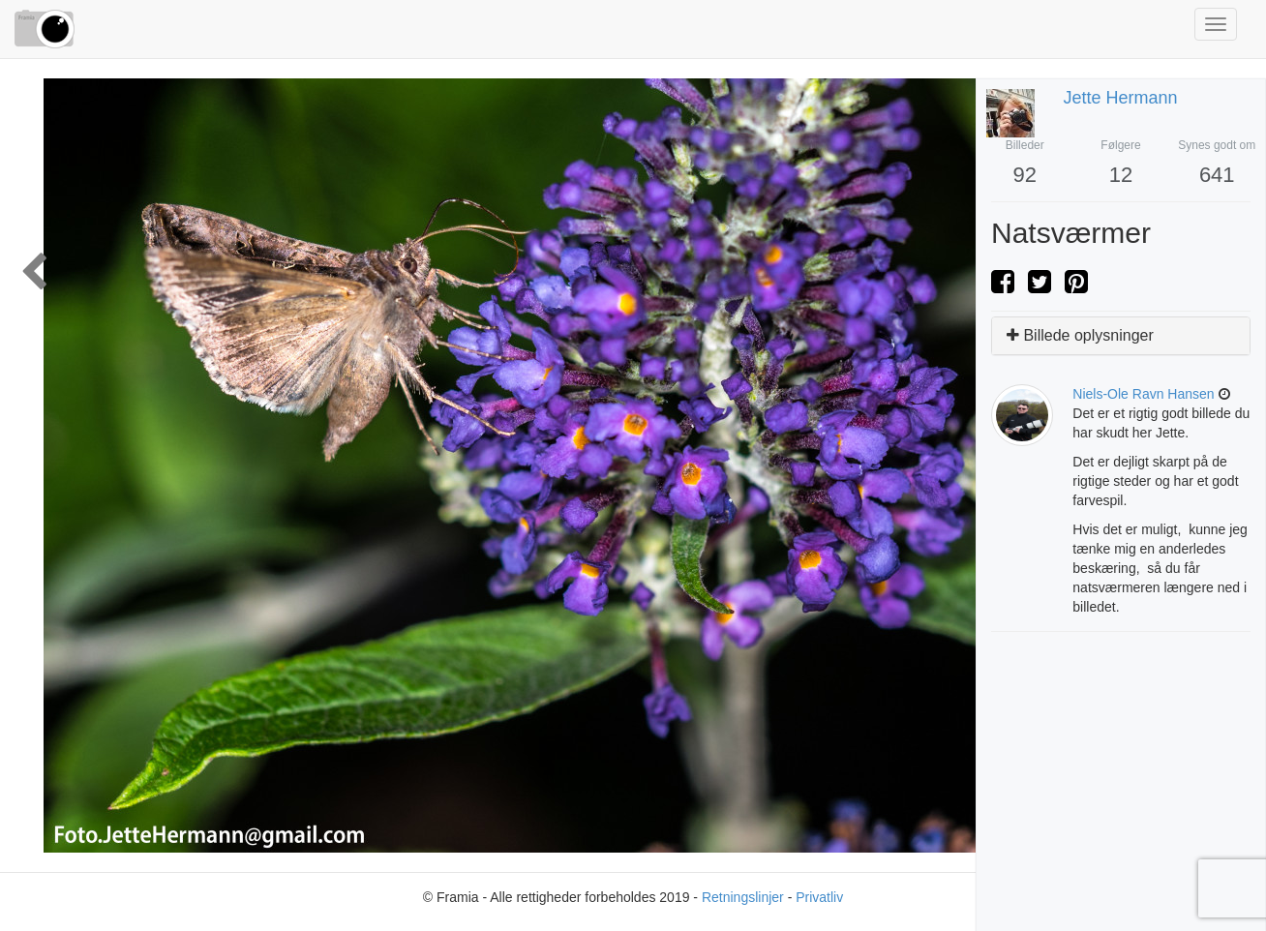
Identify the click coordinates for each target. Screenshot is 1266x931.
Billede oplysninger (1080, 335)
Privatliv (819, 897)
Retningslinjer (743, 897)
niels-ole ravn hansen (1143, 394)
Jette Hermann (1121, 97)
